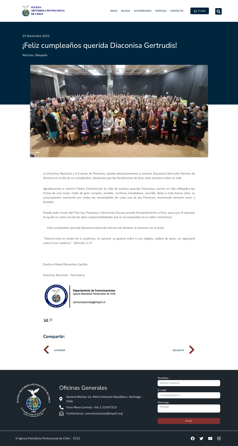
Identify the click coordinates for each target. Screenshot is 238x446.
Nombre (163, 378)
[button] (218, 11)
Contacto (176, 11)
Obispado (41, 55)
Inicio (113, 11)
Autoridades (143, 11)
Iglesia (125, 11)
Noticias (160, 11)
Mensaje (164, 402)
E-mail (162, 390)
